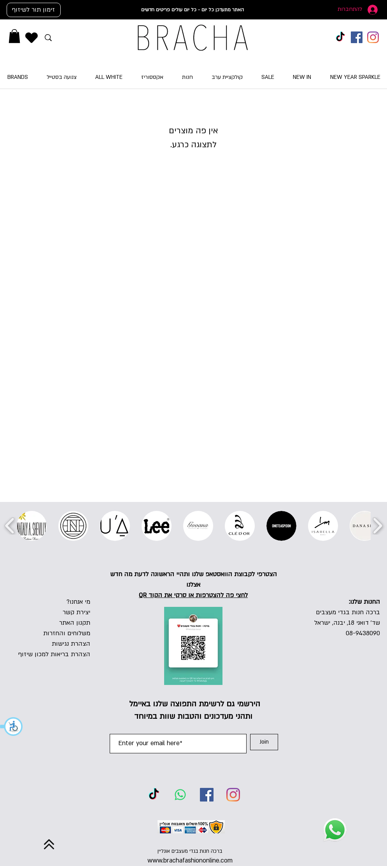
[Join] (264, 742)
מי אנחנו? (78, 602)
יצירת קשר (76, 612)
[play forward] (377, 526)
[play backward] (10, 526)
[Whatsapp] (180, 795)
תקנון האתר (74, 623)
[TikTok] (340, 37)
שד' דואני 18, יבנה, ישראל (347, 623)
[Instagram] (373, 37)
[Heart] (31, 37)
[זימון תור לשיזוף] (34, 10)
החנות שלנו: (364, 602)
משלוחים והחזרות (66, 633)
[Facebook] (356, 37)
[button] (11, 726)
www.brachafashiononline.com (190, 860)
